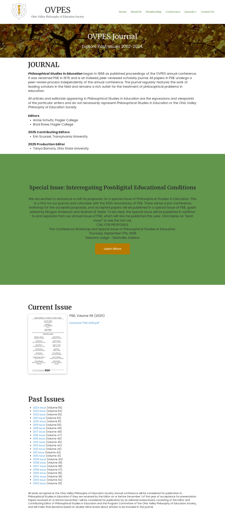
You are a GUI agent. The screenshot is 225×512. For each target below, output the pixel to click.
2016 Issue (39, 435)
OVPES (58, 10)
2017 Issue (39, 431)
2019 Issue (39, 425)
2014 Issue (39, 442)
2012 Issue (39, 449)
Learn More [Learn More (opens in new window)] (112, 249)
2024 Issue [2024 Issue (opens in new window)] (39, 407)
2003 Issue (39, 480)
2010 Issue (39, 456)
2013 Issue (39, 445)
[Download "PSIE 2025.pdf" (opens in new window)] (47, 344)
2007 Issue (39, 466)
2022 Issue (39, 414)
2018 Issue (39, 428)
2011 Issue (38, 452)
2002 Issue (39, 483)
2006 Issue (39, 469)
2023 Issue (39, 411)
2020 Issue (39, 421)
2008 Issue (39, 462)
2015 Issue (39, 438)
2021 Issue (39, 418)
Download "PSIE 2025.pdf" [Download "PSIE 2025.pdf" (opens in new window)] (84, 323)
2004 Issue (39, 476)
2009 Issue (39, 459)
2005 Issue (39, 473)
